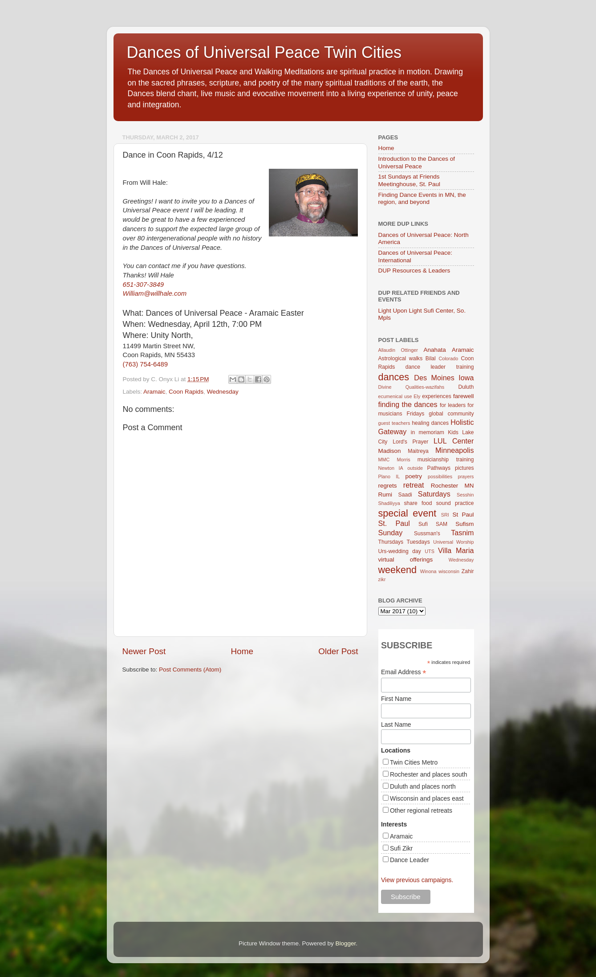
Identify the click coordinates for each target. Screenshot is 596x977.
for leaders (453, 405)
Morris (403, 459)
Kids (453, 432)
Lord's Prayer (410, 442)
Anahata (434, 349)
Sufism (464, 524)
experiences (436, 396)
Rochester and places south (428, 774)
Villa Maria (456, 550)
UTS (429, 551)
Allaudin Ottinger (398, 350)
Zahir (468, 571)
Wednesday (223, 391)
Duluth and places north (423, 786)
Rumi (385, 494)
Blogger (346, 943)
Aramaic (154, 391)
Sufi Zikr (401, 848)
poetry (413, 476)
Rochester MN (452, 485)
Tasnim (462, 533)
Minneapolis (454, 450)
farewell (463, 396)
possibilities (440, 476)
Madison (389, 451)
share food (418, 503)
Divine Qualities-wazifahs (411, 387)
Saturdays (434, 494)
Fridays (416, 414)
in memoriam (427, 432)
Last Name (396, 724)
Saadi (405, 495)
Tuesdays (418, 542)
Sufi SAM (432, 524)
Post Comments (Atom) (190, 669)
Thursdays (391, 542)
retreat (413, 485)
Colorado (448, 358)
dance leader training (439, 367)
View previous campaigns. (417, 879)
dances (393, 377)
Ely (417, 396)
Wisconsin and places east (427, 798)
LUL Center (454, 441)
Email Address (403, 672)
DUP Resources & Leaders (414, 270)
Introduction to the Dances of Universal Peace (416, 162)
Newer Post (144, 651)
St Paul (463, 514)
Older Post (338, 651)
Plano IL (389, 476)
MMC (384, 459)
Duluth (466, 387)
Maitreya (418, 451)
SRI (445, 514)
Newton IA (390, 468)
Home (242, 651)
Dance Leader (409, 859)
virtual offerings (405, 559)
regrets (387, 485)
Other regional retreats (421, 810)
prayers (466, 476)
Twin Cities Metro (414, 762)
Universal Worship (453, 542)
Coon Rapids (186, 391)
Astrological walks (400, 358)
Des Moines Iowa (444, 378)
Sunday (390, 533)
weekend (397, 569)
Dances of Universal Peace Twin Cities (264, 52)
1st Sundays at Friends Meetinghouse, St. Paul (409, 180)
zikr (382, 579)
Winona (428, 571)
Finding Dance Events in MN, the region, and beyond (422, 198)
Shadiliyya (389, 503)
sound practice (455, 503)
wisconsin (448, 571)
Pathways (439, 468)
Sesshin (465, 494)
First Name (396, 698)
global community (451, 414)
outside (415, 468)
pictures (464, 468)
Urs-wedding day (399, 551)
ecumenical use (395, 396)
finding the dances (408, 404)
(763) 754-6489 (145, 364)
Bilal (431, 358)
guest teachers (394, 423)
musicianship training (446, 459)
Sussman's (427, 533)
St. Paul (394, 523)
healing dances (430, 423)
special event (407, 513)
